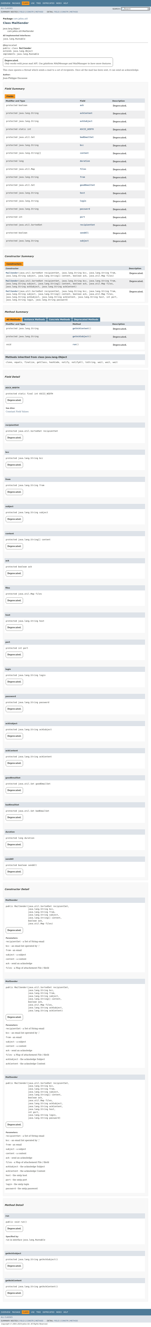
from (82, 177)
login (83, 201)
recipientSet (87, 225)
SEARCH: (116, 9)
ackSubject (86, 121)
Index (59, 3)
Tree (38, 3)
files (83, 169)
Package (16, 3)
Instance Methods (34, 319)
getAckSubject (81, 336)
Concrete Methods (59, 319)
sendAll (84, 233)
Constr (30, 12)
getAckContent (81, 328)
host (82, 193)
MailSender (12, 273)
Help (65, 3)
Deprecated (48, 3)
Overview (5, 3)
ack (82, 105)
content (84, 153)
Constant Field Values (17, 411)
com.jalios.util (20, 18)
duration (85, 161)
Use (33, 3)
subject (84, 241)
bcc (82, 145)
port (82, 217)
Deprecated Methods (86, 319)
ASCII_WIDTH (87, 129)
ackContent (86, 113)
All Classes (7, 8)
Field (21, 12)
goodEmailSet (87, 185)
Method (39, 12)
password (85, 209)
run (74, 344)
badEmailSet (87, 137)
